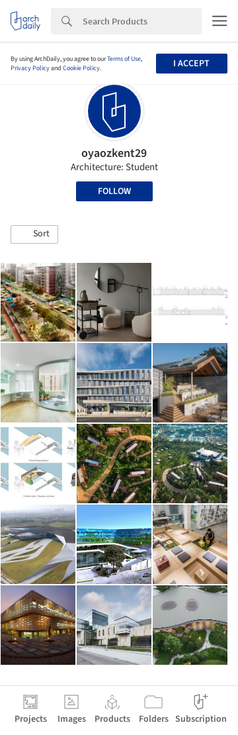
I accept (191, 63)
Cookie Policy (81, 68)
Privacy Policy (30, 68)
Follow (114, 191)
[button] (34, 234)
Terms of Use (124, 59)
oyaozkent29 (114, 153)
